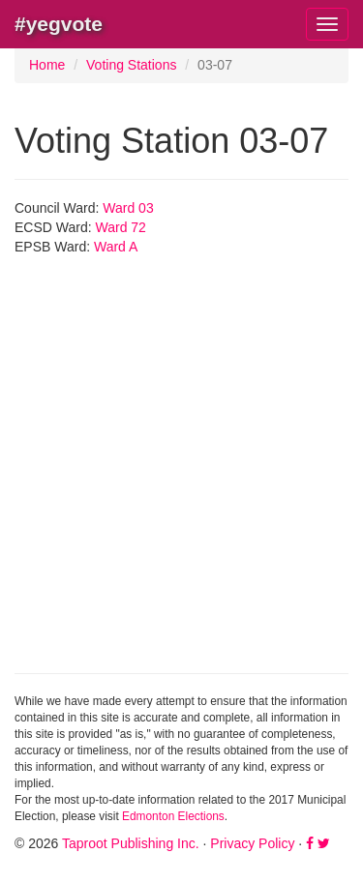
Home (47, 65)
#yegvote (59, 24)
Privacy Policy (252, 843)
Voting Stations (131, 65)
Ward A (115, 246)
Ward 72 (121, 227)
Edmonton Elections (173, 816)
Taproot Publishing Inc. (130, 843)
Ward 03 (128, 208)
